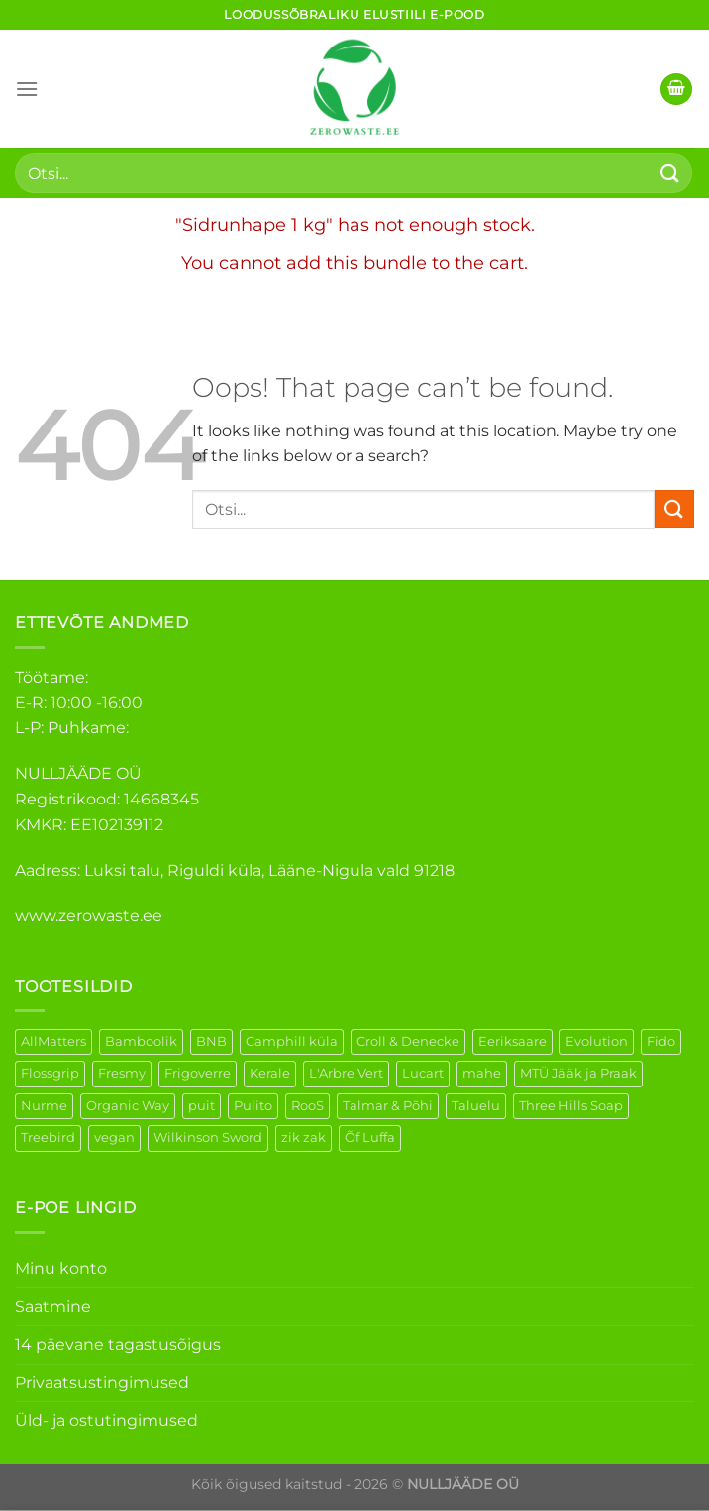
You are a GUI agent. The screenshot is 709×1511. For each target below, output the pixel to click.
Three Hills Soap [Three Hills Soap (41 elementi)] (571, 1105)
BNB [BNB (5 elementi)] (211, 1041)
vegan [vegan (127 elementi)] (114, 1137)
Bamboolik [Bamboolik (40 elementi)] (141, 1041)
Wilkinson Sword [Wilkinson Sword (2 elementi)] (207, 1137)
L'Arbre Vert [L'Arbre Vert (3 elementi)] (346, 1073)
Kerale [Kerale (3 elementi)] (270, 1073)
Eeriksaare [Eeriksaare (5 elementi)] (512, 1041)
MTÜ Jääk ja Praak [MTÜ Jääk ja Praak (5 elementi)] (578, 1073)
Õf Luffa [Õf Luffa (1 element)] (370, 1137)
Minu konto (61, 1268)
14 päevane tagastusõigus (118, 1344)
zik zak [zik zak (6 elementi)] (303, 1137)
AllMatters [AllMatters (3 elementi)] (53, 1041)
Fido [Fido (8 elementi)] (661, 1041)
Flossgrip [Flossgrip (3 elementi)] (50, 1073)
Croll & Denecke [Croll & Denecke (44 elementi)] (407, 1041)
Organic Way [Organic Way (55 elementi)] (127, 1105)
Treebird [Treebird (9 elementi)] (48, 1137)
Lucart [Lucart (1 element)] (423, 1073)
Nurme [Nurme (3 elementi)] (44, 1105)
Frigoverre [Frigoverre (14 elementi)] (197, 1073)
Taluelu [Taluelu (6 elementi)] (476, 1105)
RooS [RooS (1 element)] (307, 1105)
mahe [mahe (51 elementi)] (481, 1073)
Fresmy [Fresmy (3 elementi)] (122, 1073)
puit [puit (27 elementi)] (201, 1105)
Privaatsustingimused (102, 1382)
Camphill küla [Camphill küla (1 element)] (292, 1041)
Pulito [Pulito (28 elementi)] (253, 1105)
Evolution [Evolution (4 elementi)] (596, 1041)
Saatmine (53, 1306)
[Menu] (27, 88)
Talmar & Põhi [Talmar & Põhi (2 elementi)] (388, 1105)
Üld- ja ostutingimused (106, 1420)
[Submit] (670, 172)
